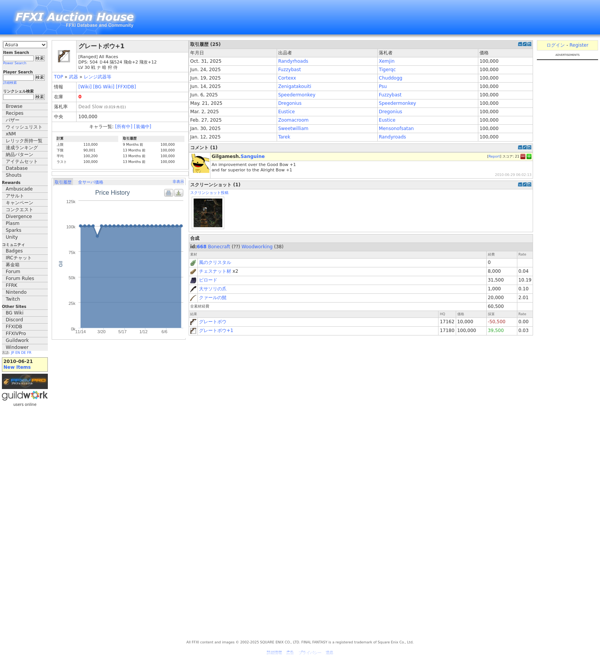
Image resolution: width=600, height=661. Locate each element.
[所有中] (123, 126)
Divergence (19, 216)
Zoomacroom (293, 120)
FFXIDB (14, 326)
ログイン (555, 45)
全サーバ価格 (90, 182)
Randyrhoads (293, 61)
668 (202, 246)
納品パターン (19, 154)
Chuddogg (390, 78)
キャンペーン (19, 202)
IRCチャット (19, 257)
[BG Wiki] (103, 87)
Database (17, 168)
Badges (14, 251)
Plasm (13, 223)
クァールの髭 (213, 297)
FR (29, 353)
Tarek (284, 137)
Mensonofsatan (396, 128)
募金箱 (13, 264)
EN (17, 353)
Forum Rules (20, 278)
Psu (383, 86)
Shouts (13, 175)
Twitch (13, 299)
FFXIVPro (16, 333)
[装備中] (142, 126)
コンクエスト (19, 209)
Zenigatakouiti (294, 86)
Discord (14, 319)
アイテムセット (22, 161)
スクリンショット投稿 (209, 192)
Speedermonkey (296, 95)
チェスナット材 (215, 271)
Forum (13, 271)
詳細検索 (10, 83)
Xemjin (387, 61)
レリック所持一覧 (24, 140)
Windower (17, 347)
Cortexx (287, 78)
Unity (12, 237)
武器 (73, 77)
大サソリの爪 (213, 288)
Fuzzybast (289, 69)
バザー (13, 120)
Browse (14, 106)
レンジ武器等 (97, 77)
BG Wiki (14, 313)
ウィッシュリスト (24, 127)
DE (23, 353)
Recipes (14, 113)
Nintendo (16, 292)
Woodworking (256, 246)
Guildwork (17, 340)
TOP (58, 77)
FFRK (11, 285)
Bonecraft (219, 246)
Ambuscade (19, 189)
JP (12, 353)
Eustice (286, 111)
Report (494, 156)
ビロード (208, 280)
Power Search (14, 63)
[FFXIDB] (126, 87)
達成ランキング (22, 147)
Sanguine (253, 156)
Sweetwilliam (293, 128)
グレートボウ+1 (216, 330)
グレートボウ (213, 321)
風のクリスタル (215, 262)
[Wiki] (85, 87)
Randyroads (392, 137)
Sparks (13, 230)
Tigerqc (387, 69)
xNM (11, 134)
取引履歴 (63, 182)
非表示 (178, 181)
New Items (17, 367)
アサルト (15, 196)
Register (578, 45)
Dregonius (290, 103)
